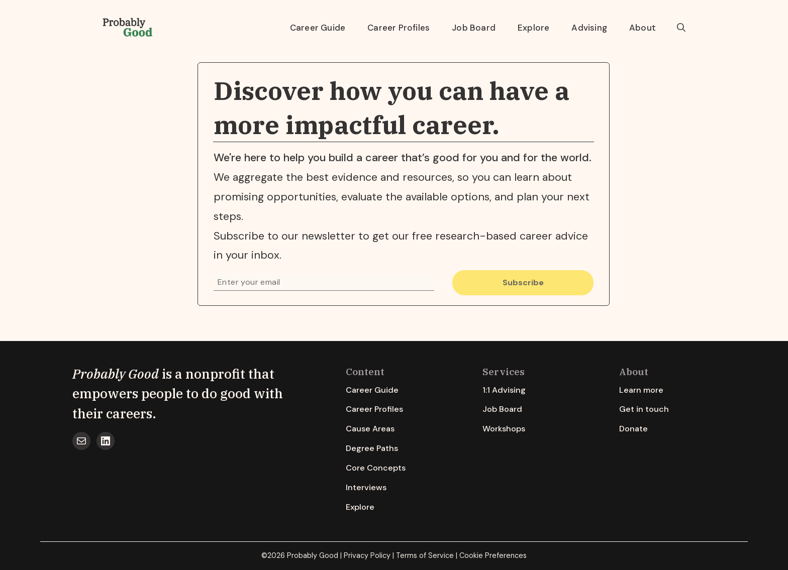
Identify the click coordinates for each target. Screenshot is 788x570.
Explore (533, 27)
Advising (589, 27)
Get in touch (644, 409)
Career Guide (317, 27)
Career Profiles (398, 27)
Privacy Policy (367, 555)
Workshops (503, 428)
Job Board (474, 27)
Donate (633, 428)
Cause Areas (370, 428)
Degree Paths (372, 448)
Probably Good (115, 373)
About (642, 27)
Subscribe (523, 282)
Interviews (366, 487)
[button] (681, 28)
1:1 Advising (504, 390)
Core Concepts (376, 468)
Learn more (641, 390)
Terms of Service (425, 555)
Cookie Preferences (493, 555)
